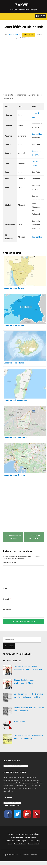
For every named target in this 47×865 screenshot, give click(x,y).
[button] (40, 16)
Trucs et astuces (17, 837)
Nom (6, 588)
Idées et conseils (22, 834)
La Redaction (13, 35)
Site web (7, 610)
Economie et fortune (13, 841)
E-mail (7, 599)
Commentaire (10, 562)
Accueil (10, 834)
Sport (24, 841)
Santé (31, 841)
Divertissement (30, 837)
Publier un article (33, 844)
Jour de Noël (37, 134)
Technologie (34, 834)
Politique (38, 841)
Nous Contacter (19, 844)
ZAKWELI (23, 5)
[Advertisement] (23, 68)
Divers (10, 844)
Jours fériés (29, 35)
